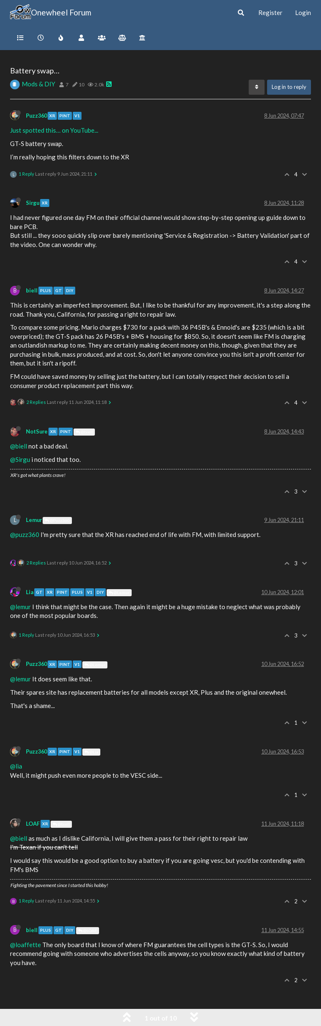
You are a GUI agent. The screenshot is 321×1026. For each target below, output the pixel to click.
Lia (29, 592)
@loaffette (25, 944)
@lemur (20, 606)
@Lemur (119, 592)
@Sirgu (20, 459)
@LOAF (87, 930)
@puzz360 (24, 534)
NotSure (37, 431)
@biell (84, 431)
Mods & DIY (38, 84)
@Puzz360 (57, 520)
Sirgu (32, 202)
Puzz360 (36, 115)
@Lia (91, 751)
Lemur (34, 520)
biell (32, 290)
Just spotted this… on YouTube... (54, 130)
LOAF (33, 823)
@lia (16, 766)
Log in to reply (289, 86)
